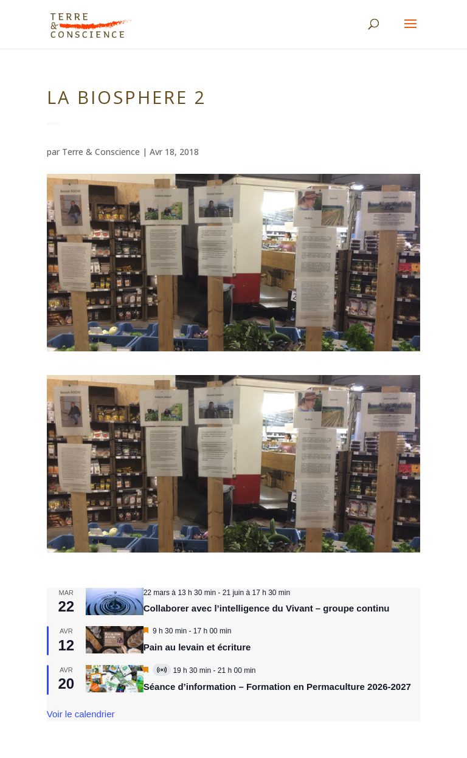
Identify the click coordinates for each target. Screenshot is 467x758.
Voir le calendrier (81, 714)
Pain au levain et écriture (197, 647)
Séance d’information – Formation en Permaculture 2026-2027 (277, 686)
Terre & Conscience (101, 151)
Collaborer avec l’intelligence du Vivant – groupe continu (267, 608)
